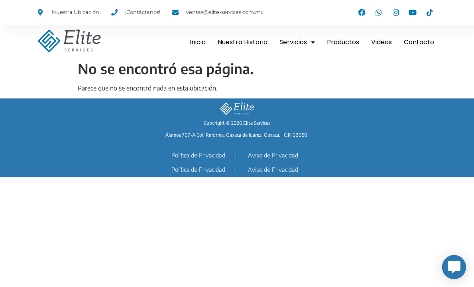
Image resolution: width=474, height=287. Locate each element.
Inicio (198, 42)
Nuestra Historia (242, 42)
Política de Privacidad (198, 155)
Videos (381, 42)
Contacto (419, 42)
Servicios (297, 42)
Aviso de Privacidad (273, 155)
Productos (343, 42)
